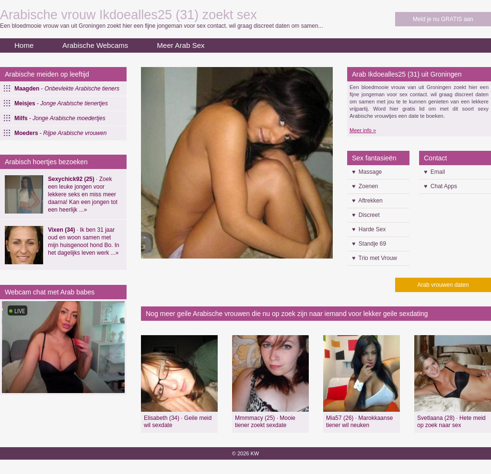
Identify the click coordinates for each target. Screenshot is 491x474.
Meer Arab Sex (180, 45)
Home (24, 45)
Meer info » (363, 130)
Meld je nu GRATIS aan (443, 19)
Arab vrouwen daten (442, 285)
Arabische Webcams (95, 45)
